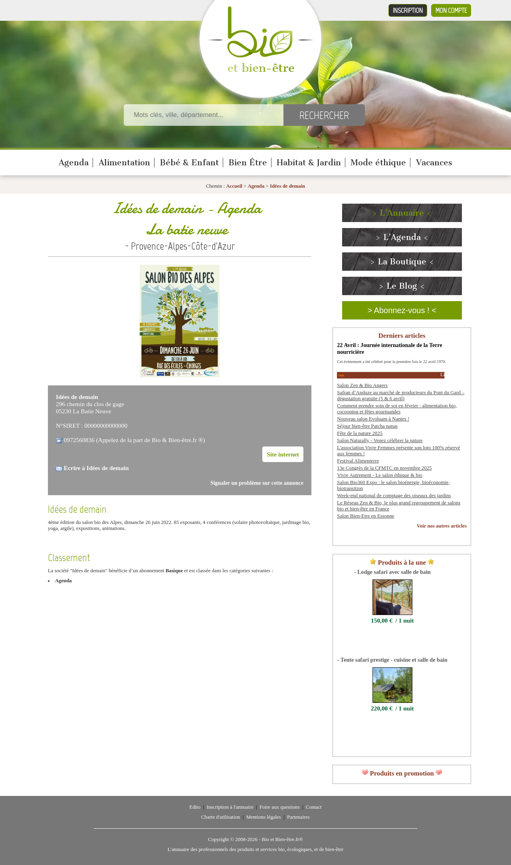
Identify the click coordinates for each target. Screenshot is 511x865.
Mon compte (451, 10)
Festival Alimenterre (358, 461)
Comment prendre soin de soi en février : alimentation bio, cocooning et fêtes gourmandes (397, 409)
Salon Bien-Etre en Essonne (365, 516)
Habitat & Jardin (309, 162)
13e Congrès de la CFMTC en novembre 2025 (384, 468)
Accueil (234, 186)
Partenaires (298, 817)
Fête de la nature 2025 (359, 433)
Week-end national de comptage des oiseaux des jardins (394, 495)
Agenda (74, 162)
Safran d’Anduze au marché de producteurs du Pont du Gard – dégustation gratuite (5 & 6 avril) (400, 395)
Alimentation (124, 162)
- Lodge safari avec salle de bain (392, 572)
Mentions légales (263, 817)
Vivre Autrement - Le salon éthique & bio (379, 475)
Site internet (283, 454)
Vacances (434, 162)
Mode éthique (378, 162)
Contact (314, 807)
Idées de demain (287, 186)
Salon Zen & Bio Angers (362, 385)
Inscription (408, 10)
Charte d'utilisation (220, 817)
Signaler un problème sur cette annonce (256, 483)
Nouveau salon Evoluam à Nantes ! (373, 419)
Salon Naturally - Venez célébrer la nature (379, 440)
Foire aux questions (279, 807)
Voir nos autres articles (442, 526)
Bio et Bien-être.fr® (282, 839)
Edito (194, 807)
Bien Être (247, 162)
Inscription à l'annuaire (229, 807)
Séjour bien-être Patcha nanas (367, 426)
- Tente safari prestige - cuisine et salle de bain (392, 660)
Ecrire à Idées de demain (96, 467)
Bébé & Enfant (189, 162)
